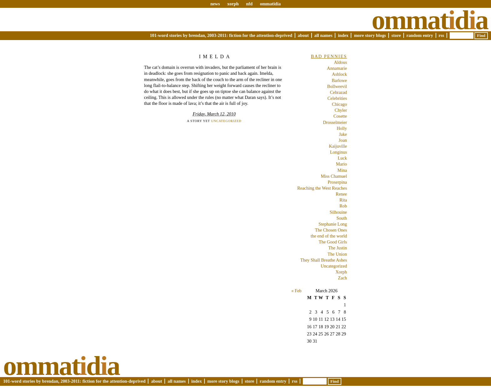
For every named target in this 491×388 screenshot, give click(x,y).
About (303, 35)
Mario (341, 163)
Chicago (339, 104)
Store (396, 35)
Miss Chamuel (334, 176)
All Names (323, 35)
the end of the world (329, 235)
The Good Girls (333, 241)
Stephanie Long (332, 224)
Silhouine (338, 212)
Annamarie (337, 68)
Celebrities (337, 98)
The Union (337, 254)
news (215, 3)
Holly (342, 128)
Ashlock (339, 74)
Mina (342, 170)
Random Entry (419, 35)
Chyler (341, 110)
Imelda (215, 56)
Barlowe (339, 80)
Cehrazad (338, 92)
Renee (341, 194)
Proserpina (337, 182)
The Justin (337, 247)
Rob (343, 205)
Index (343, 35)
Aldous (340, 62)
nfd (249, 3)
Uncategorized (226, 121)
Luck (342, 158)
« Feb (296, 290)
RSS (441, 35)
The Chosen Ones (331, 229)
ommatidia (270, 3)
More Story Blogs (370, 35)
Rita (343, 199)
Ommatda (430, 20)
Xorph (341, 271)
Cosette (340, 116)
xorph (233, 3)
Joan (343, 140)
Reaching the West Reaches (322, 188)
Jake (343, 134)
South (341, 218)
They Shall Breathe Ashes (323, 260)
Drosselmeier (335, 122)
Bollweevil (337, 86)
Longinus (338, 152)
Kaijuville (338, 146)
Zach (342, 277)
